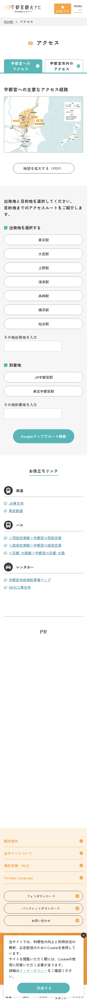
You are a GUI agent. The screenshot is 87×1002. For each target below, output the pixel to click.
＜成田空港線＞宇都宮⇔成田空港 (35, 545)
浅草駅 (43, 281)
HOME (9, 21)
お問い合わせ (41, 920)
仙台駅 (43, 323)
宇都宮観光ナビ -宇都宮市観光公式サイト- (23, 9)
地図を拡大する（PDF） (43, 168)
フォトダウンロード (41, 896)
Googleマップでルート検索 (43, 436)
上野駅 (43, 267)
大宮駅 (43, 253)
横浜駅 (43, 309)
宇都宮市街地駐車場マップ (30, 579)
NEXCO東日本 (20, 587)
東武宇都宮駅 (43, 391)
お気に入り (62, 11)
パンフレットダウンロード (41, 908)
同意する (44, 988)
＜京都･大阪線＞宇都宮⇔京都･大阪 (37, 552)
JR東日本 (16, 503)
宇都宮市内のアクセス (62, 66)
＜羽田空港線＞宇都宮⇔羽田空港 (35, 537)
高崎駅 (43, 295)
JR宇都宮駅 (43, 377)
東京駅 (43, 239)
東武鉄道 (16, 510)
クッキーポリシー (33, 970)
